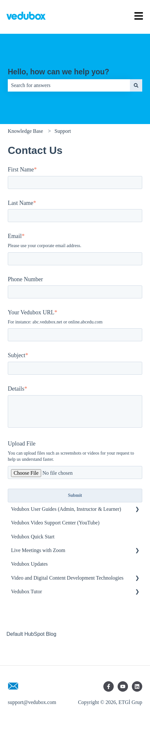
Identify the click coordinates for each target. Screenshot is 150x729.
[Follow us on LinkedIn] (137, 686)
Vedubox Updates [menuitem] (29, 564)
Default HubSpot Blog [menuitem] (31, 634)
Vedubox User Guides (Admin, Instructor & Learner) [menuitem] (66, 509)
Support (62, 131)
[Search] (136, 85)
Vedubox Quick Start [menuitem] (32, 536)
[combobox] (69, 85)
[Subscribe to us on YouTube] (123, 686)
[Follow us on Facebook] (108, 686)
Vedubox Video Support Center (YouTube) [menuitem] (55, 522)
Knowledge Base (25, 131)
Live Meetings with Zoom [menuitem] (38, 550)
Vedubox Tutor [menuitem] (26, 591)
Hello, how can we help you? (58, 72)
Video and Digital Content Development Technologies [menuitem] (67, 578)
